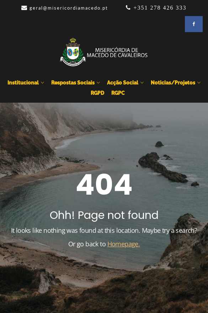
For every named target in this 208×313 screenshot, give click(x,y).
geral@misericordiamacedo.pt (69, 8)
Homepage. (123, 244)
